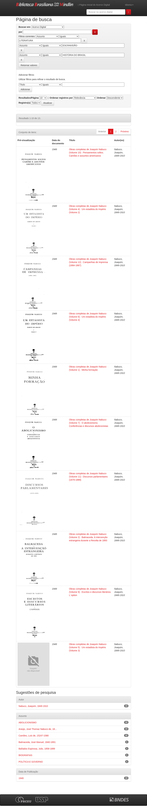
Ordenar (101, 98)
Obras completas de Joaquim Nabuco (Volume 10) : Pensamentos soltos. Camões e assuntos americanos (87, 152)
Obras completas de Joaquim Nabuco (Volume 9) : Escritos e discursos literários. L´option (90, 592)
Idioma (129, 5)
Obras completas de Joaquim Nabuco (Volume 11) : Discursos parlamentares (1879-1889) (88, 476)
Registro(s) (24, 102)
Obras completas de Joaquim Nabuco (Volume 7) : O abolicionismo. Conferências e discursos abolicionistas (88, 422)
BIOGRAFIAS (25, 755)
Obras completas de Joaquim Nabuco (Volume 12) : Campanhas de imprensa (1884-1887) (88, 262)
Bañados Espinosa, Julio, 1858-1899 (37, 748)
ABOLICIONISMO (28, 722)
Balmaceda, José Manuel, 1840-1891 (37, 742)
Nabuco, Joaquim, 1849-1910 (33, 706)
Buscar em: (25, 27)
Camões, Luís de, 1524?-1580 (34, 735)
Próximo (125, 131)
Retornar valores (29, 65)
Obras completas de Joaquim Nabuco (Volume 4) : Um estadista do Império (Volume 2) (87, 209)
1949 (21, 778)
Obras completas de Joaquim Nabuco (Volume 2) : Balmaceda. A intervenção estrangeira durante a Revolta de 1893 (88, 537)
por (20, 32)
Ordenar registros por (61, 98)
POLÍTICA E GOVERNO (31, 761)
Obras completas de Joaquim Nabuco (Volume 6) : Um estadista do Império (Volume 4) (87, 316)
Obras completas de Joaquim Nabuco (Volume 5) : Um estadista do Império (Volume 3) (87, 647)
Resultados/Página (29, 98)
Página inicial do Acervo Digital (94, 5)
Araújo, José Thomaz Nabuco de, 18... (38, 729)
